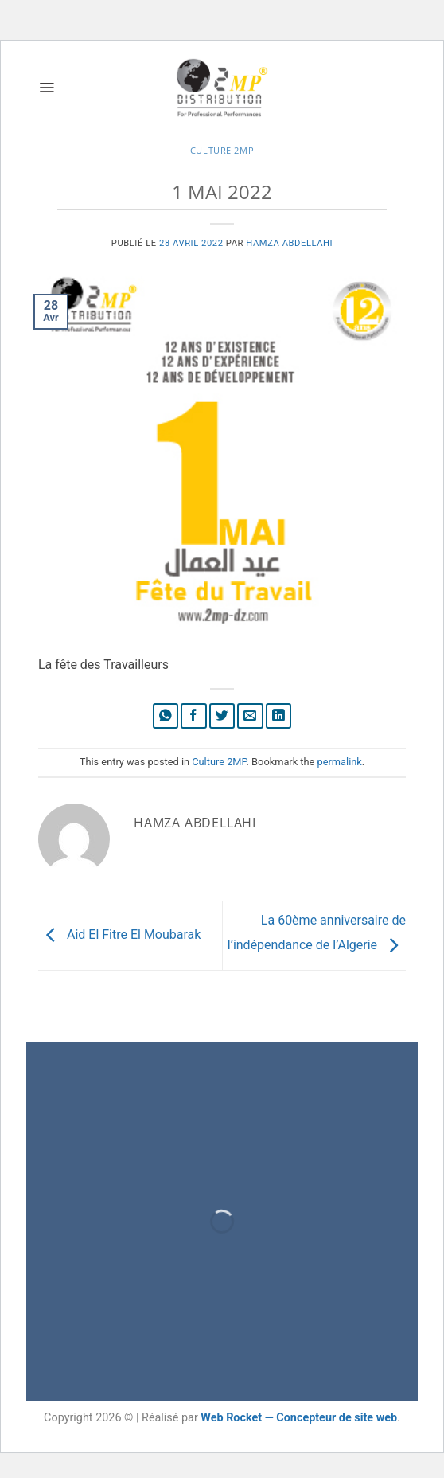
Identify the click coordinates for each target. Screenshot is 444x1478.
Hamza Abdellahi (289, 243)
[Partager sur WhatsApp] (166, 716)
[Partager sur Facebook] (194, 716)
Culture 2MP (222, 150)
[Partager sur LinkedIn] (279, 716)
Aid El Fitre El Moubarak (119, 934)
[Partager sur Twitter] (222, 716)
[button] (46, 87)
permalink (339, 762)
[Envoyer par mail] (250, 716)
